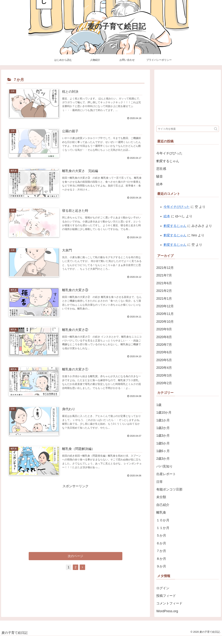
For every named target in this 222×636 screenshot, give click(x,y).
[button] (216, 129)
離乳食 (161, 512)
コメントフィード (169, 603)
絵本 (159, 184)
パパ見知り (164, 466)
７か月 (161, 551)
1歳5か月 (163, 443)
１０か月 (162, 520)
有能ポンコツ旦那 (169, 489)
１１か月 (162, 528)
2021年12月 (165, 268)
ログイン (162, 588)
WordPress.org (167, 611)
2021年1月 (164, 298)
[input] (187, 129)
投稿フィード (166, 596)
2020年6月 (164, 352)
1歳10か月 (164, 412)
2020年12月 (165, 306)
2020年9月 (164, 329)
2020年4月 (164, 368)
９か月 (161, 566)
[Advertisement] (75, 515)
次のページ (75, 556)
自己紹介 (162, 505)
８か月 (161, 559)
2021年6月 (164, 283)
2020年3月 (164, 375)
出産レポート (166, 474)
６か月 (161, 543)
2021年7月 (164, 275)
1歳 (158, 405)
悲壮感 (161, 169)
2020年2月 (164, 383)
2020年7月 (164, 344)
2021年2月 (164, 291)
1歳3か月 (163, 435)
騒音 (159, 176)
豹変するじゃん (167, 161)
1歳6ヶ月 (163, 451)
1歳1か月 (163, 420)
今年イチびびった (169, 153)
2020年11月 (165, 314)
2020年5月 (164, 360)
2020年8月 (164, 337)
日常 (159, 482)
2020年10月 (165, 321)
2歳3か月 (163, 458)
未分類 (161, 497)
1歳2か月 (163, 428)
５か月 (161, 535)
